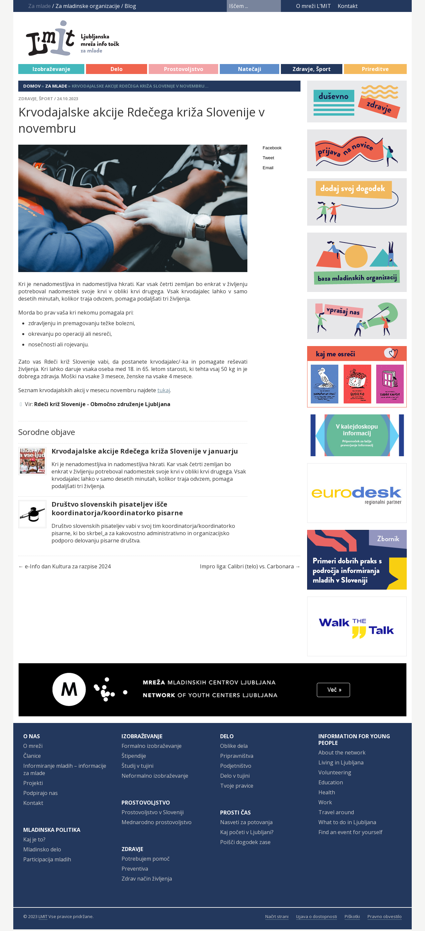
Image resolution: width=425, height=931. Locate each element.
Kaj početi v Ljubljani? (247, 833)
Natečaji (249, 70)
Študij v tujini (137, 767)
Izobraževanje (51, 70)
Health (326, 794)
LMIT (43, 918)
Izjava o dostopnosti (316, 918)
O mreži (32, 747)
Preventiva (135, 870)
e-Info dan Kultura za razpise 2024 (68, 568)
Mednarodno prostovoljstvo (157, 823)
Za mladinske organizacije (87, 6)
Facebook (367, 6)
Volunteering (334, 774)
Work (325, 804)
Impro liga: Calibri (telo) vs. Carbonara (247, 568)
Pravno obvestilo (385, 918)
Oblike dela (234, 747)
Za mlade (56, 88)
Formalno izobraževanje (152, 747)
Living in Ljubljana (341, 764)
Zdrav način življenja (147, 880)
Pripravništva (236, 757)
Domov (32, 88)
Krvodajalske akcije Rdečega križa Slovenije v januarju (144, 453)
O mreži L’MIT (313, 6)
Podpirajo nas (40, 794)
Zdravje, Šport (312, 70)
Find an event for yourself (350, 833)
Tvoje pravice (236, 787)
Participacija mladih (47, 861)
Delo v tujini (235, 777)
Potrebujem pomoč (146, 860)
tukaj (163, 391)
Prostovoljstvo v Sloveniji (153, 814)
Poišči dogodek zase (245, 843)
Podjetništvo (235, 767)
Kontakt (348, 6)
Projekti (33, 784)
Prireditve (375, 70)
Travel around (336, 814)
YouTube (377, 6)
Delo (117, 70)
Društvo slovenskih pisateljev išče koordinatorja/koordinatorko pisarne (117, 510)
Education (330, 784)
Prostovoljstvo (183, 70)
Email (268, 169)
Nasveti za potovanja (246, 823)
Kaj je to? (34, 841)
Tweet (268, 159)
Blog (130, 6)
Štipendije (134, 757)
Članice (32, 757)
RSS (402, 6)
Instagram (390, 6)
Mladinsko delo (42, 851)
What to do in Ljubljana (347, 823)
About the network (342, 754)
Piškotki (352, 918)
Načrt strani (277, 918)
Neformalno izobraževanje (155, 777)
